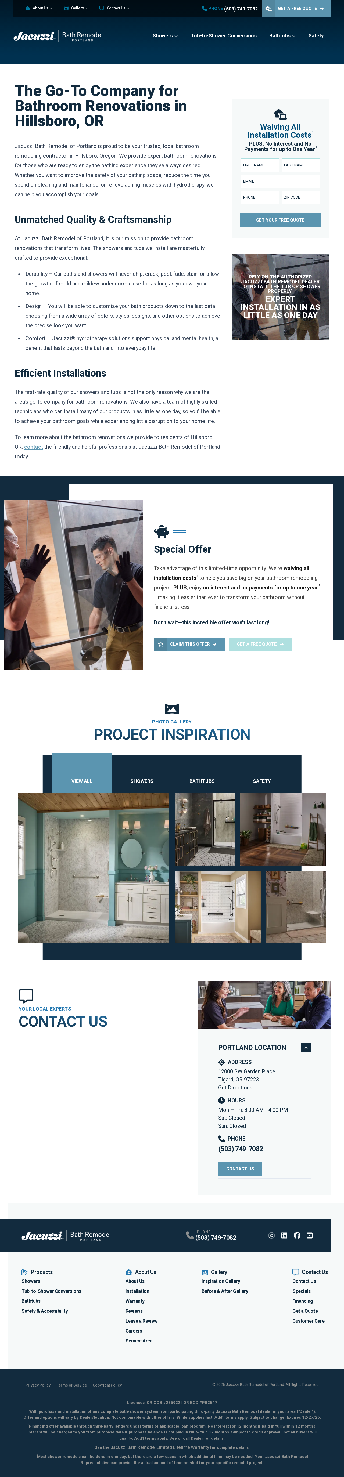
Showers (163, 35)
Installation (137, 1291)
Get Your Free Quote (280, 220)
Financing (302, 1301)
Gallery (74, 8)
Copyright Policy (107, 1385)
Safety (316, 35)
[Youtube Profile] (309, 1235)
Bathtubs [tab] (202, 774)
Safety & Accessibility (45, 1311)
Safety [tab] (262, 774)
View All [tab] (81, 774)
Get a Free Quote (260, 644)
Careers (134, 1331)
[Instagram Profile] (271, 1235)
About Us (37, 8)
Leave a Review (141, 1321)
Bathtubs (280, 35)
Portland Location (264, 1047)
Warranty (135, 1301)
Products (37, 1272)
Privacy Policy (38, 1385)
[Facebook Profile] (297, 1235)
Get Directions (235, 1087)
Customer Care (308, 1321)
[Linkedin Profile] (284, 1235)
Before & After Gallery (225, 1291)
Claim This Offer (185, 644)
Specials (301, 1291)
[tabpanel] (172, 868)
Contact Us (112, 8)
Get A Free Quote (293, 8)
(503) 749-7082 (240, 1149)
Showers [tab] (141, 774)
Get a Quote (305, 1311)
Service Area (139, 1341)
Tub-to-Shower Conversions (224, 35)
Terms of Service (72, 1385)
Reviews (134, 1311)
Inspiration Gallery (221, 1281)
